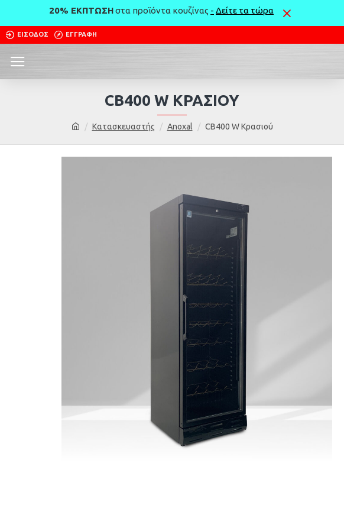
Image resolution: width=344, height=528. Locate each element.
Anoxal (180, 126)
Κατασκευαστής (123, 126)
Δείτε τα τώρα (245, 10)
